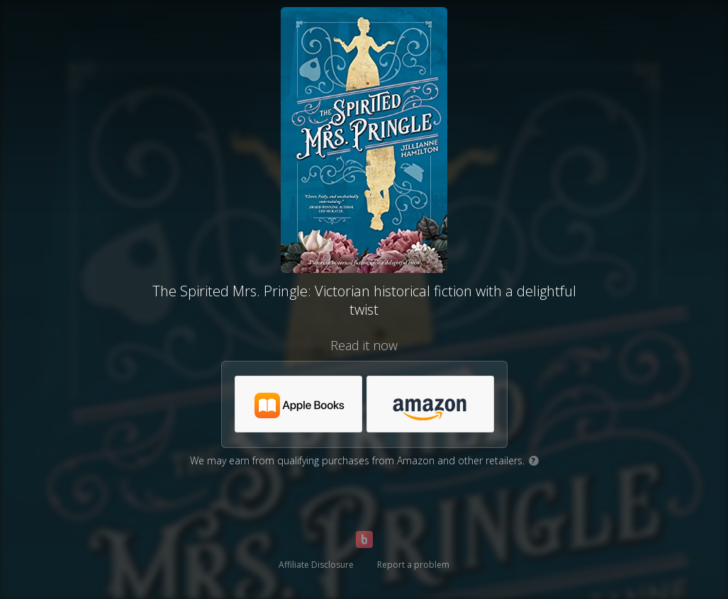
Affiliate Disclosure (316, 565)
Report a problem (413, 565)
